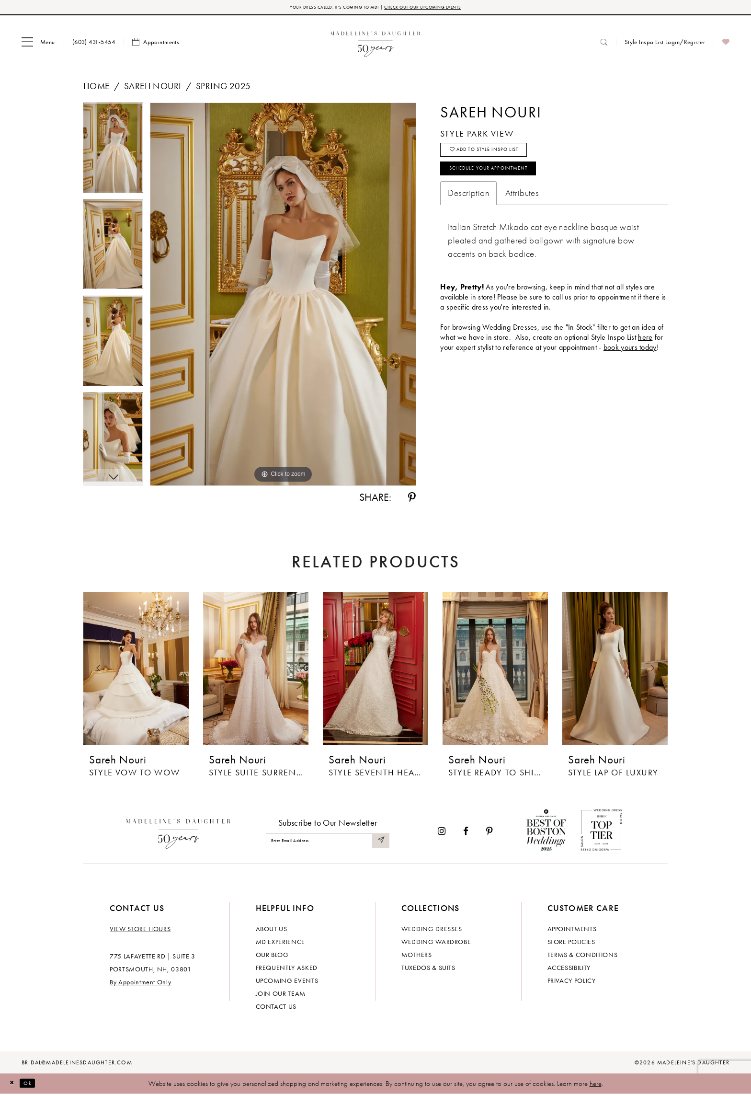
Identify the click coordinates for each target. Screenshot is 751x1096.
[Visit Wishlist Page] (726, 44)
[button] (38, 44)
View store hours (140, 930)
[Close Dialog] (14, 1085)
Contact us (276, 1008)
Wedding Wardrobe (436, 943)
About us (271, 930)
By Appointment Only (140, 984)
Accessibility (569, 969)
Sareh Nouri (153, 88)
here (596, 1085)
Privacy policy (571, 982)
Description (468, 210)
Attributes (522, 210)
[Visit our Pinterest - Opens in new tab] (489, 834)
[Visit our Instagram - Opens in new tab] (441, 834)
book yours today (630, 364)
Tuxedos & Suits (428, 969)
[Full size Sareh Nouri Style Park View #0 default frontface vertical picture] (283, 296)
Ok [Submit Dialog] (36, 1085)
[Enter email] (327, 843)
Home (96, 88)
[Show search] (604, 44)
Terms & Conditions (582, 956)
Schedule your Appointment (507, 183)
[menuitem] (38, 44)
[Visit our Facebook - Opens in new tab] (466, 834)
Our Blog (272, 956)
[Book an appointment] (156, 44)
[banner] (376, 44)
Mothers (416, 956)
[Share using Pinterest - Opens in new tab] (412, 500)
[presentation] (136, 671)
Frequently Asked (287, 969)
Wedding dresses (431, 930)
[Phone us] (94, 44)
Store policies (571, 943)
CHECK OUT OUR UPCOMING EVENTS (441, 8)
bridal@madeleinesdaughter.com (77, 1064)
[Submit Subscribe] (379, 843)
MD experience (280, 943)
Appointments (572, 930)
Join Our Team (281, 995)
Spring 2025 (223, 88)
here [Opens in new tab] (645, 354)
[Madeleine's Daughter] (178, 834)
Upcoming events (287, 982)
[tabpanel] (113, 153)
